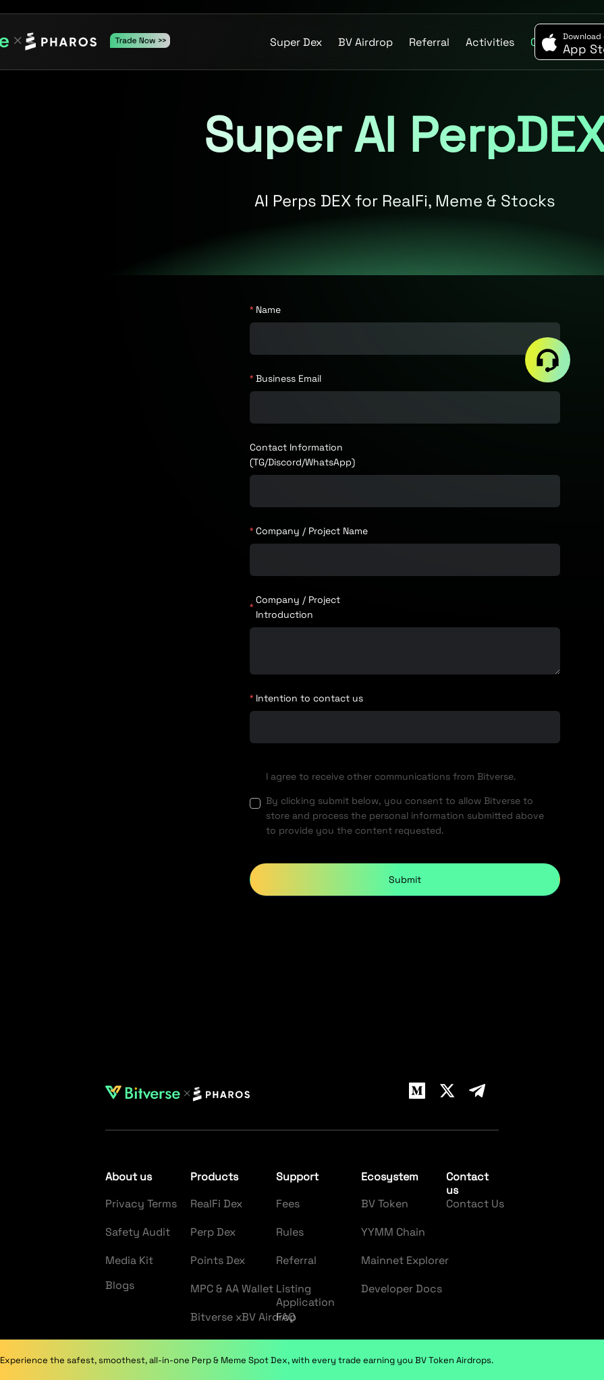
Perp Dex (213, 1232)
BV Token (384, 1204)
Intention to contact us (309, 698)
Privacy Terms (141, 1204)
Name (268, 310)
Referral (296, 1260)
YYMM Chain (393, 1232)
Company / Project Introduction (298, 607)
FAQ (286, 1317)
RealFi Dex (216, 1204)
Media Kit (129, 1260)
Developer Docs (401, 1289)
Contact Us (475, 1204)
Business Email (288, 378)
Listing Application (305, 1295)
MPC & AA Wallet (231, 1289)
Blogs (119, 1285)
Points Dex (217, 1260)
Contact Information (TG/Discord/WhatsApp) (302, 454)
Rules (290, 1232)
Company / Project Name (312, 531)
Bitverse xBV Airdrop (243, 1317)
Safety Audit (137, 1232)
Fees (288, 1204)
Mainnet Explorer (405, 1260)
